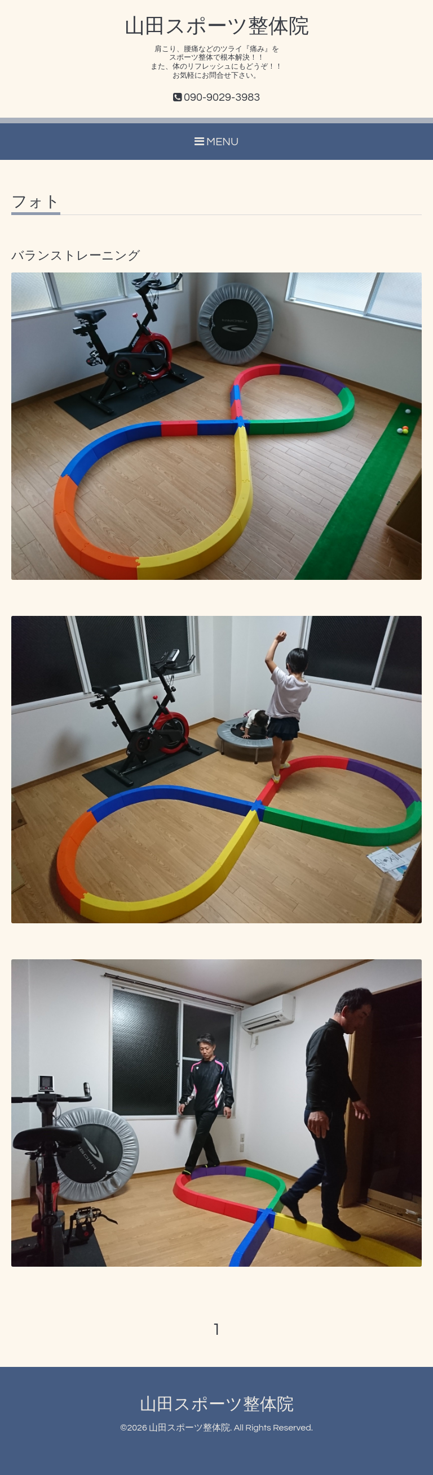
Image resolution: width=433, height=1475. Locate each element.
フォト (35, 202)
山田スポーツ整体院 (217, 26)
